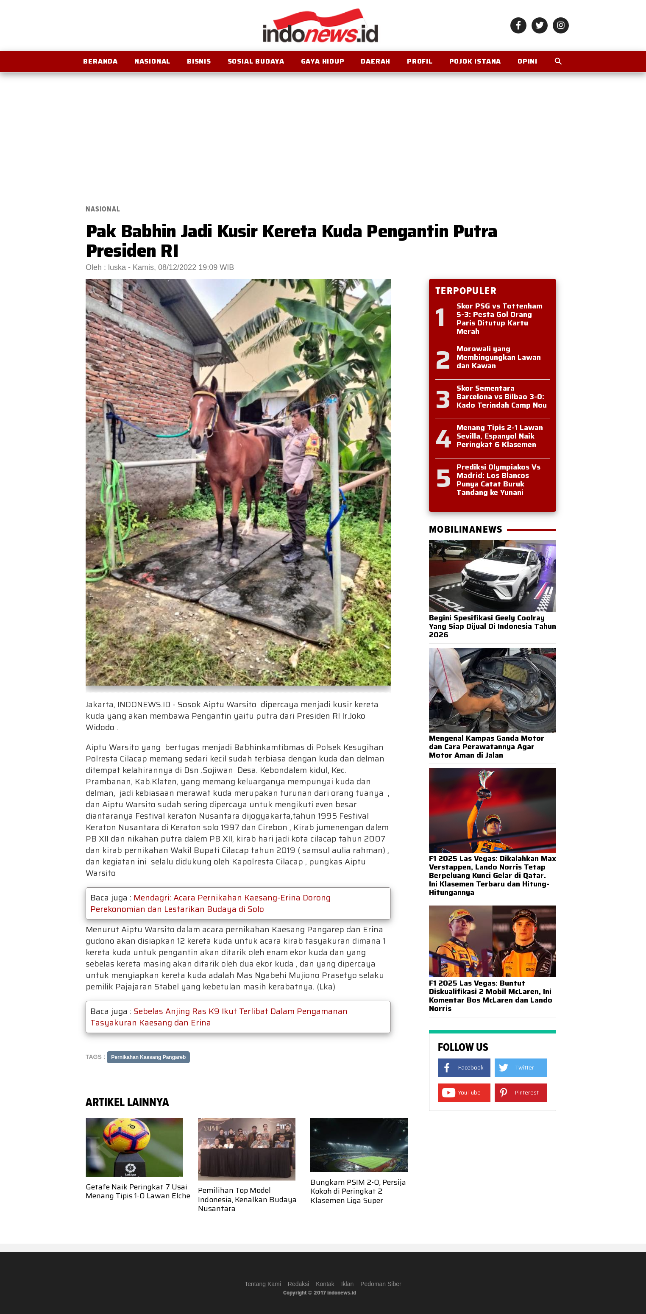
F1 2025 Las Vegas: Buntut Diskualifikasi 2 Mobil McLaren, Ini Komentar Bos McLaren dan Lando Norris (490, 995)
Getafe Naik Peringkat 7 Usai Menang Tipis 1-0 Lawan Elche (138, 1191)
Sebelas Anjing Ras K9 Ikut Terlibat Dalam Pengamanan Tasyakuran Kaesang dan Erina (219, 1017)
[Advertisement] (323, 134)
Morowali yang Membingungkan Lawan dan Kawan (499, 357)
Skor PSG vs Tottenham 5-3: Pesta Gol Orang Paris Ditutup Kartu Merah (500, 318)
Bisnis (199, 61)
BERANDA (100, 61)
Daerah (375, 61)
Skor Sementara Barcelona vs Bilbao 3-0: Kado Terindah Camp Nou (502, 396)
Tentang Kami (263, 1284)
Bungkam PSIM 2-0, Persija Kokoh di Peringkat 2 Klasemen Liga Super (358, 1191)
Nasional (152, 61)
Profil (420, 61)
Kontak (325, 1284)
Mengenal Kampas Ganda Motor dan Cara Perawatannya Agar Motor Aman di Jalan (486, 746)
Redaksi (298, 1284)
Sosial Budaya (256, 61)
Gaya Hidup (323, 61)
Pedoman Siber (380, 1284)
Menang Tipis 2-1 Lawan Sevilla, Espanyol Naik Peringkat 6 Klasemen (500, 436)
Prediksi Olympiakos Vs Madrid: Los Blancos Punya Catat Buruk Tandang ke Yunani (498, 479)
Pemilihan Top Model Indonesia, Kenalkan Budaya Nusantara (247, 1199)
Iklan (347, 1284)
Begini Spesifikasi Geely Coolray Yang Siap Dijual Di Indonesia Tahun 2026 (492, 626)
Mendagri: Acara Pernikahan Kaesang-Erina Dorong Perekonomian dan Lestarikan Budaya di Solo (210, 903)
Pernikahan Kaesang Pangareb (148, 1057)
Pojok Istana (475, 61)
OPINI (527, 61)
